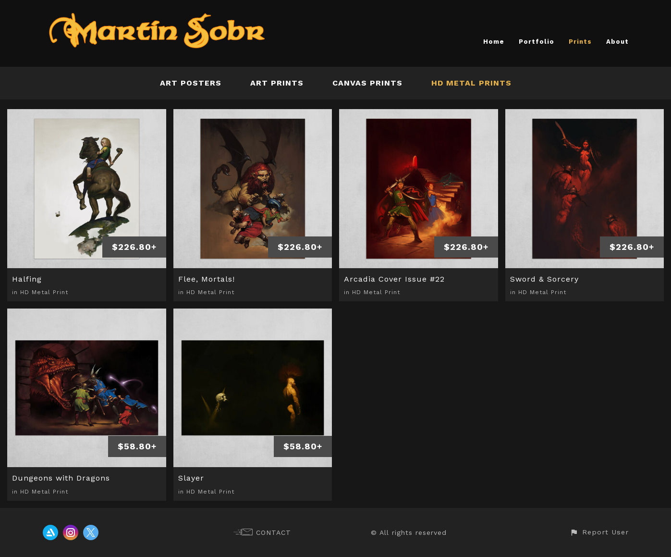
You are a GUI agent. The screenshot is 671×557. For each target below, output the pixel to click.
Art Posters (190, 82)
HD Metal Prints (471, 82)
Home (493, 41)
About (617, 41)
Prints (580, 41)
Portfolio (536, 41)
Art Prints (277, 82)
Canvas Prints (367, 82)
